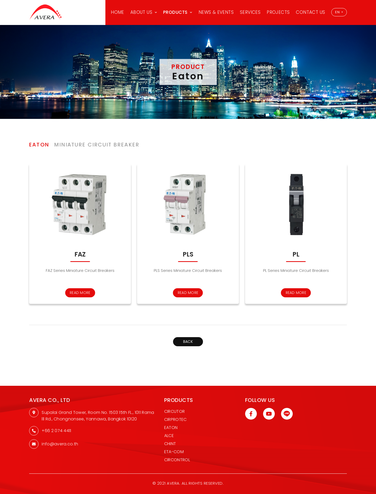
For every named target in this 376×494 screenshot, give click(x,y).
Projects (278, 12)
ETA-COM (174, 452)
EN (337, 12)
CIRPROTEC (175, 419)
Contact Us (310, 12)
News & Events (216, 12)
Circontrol (177, 460)
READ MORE (80, 292)
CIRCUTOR (174, 411)
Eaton (171, 428)
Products (175, 12)
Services (250, 12)
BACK (188, 341)
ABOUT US (141, 12)
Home (117, 12)
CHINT (170, 444)
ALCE (169, 436)
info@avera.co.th (60, 444)
